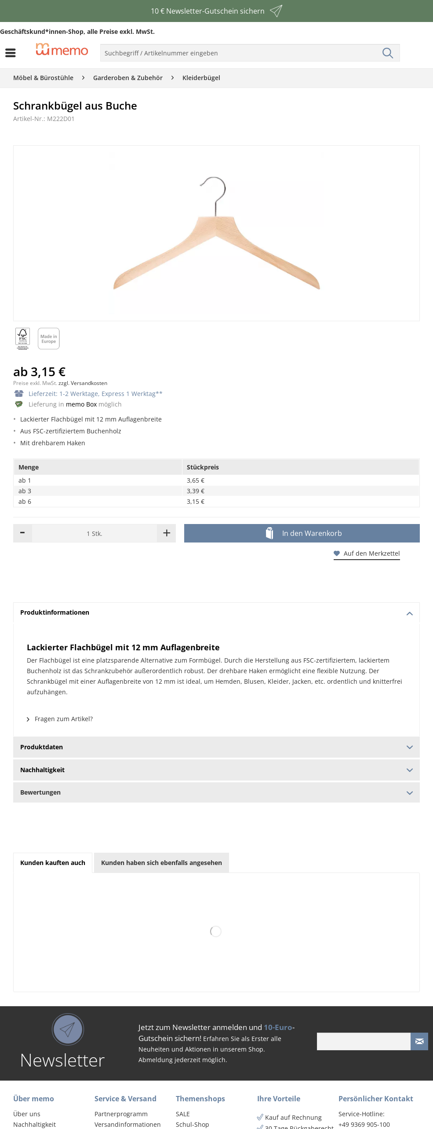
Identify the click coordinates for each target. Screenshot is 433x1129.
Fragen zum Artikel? (60, 719)
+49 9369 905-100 (364, 1124)
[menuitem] (12, 53)
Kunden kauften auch (52, 862)
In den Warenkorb (304, 533)
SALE (183, 1114)
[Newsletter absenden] (419, 1041)
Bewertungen (216, 792)
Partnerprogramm (121, 1114)
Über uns (26, 1114)
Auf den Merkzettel (367, 553)
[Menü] (12, 53)
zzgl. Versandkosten (82, 383)
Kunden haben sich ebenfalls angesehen (161, 862)
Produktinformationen (216, 612)
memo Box (81, 404)
